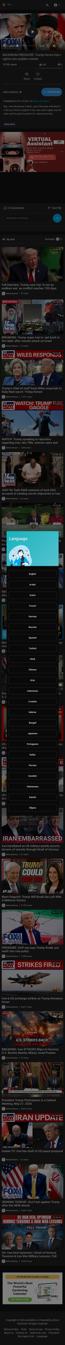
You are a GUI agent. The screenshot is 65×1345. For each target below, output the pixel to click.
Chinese (33, 669)
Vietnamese (32, 786)
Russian (33, 627)
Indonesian (32, 691)
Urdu (32, 680)
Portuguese (32, 744)
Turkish (32, 648)
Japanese (32, 733)
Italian (32, 754)
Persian (32, 765)
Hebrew (32, 712)
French (32, 606)
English (32, 574)
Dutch (33, 595)
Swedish (32, 776)
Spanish (33, 637)
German (33, 616)
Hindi (32, 659)
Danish (32, 797)
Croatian (32, 701)
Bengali (32, 722)
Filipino (32, 808)
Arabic (32, 584)
